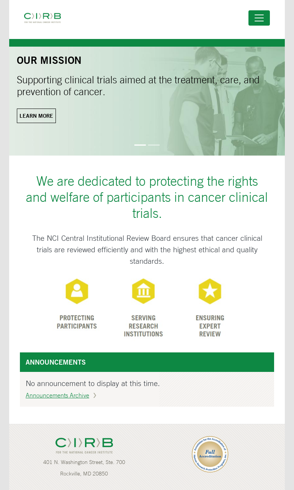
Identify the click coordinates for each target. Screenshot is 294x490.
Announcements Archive (57, 395)
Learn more (36, 115)
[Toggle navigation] (259, 18)
